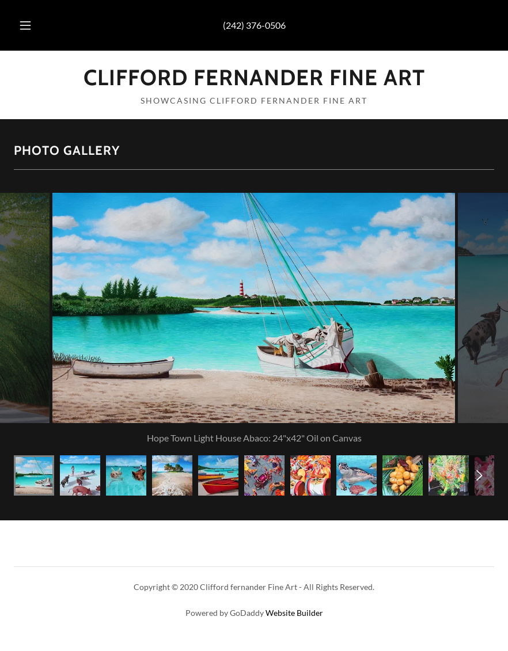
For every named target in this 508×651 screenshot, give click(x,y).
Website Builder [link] (294, 613)
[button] (35, 25)
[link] (254, 81)
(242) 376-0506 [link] (254, 25)
